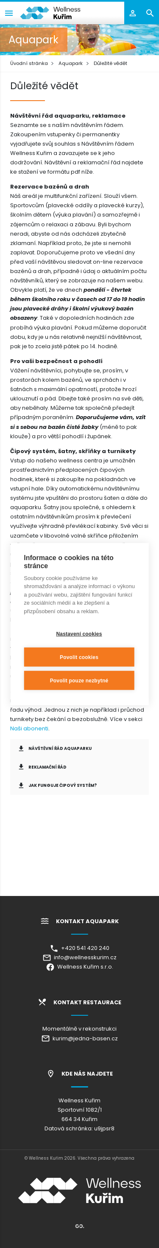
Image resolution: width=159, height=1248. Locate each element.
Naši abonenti (29, 728)
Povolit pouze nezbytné (79, 680)
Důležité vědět (110, 63)
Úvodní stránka (29, 63)
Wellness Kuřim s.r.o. (79, 967)
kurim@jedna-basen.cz (79, 1038)
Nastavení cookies (79, 634)
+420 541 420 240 (79, 948)
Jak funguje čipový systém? (57, 785)
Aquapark (71, 63)
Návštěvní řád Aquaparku (54, 748)
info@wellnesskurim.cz (79, 957)
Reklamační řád (42, 767)
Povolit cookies (79, 657)
